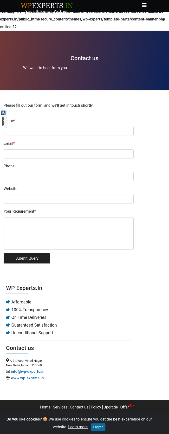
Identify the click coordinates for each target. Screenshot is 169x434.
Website (10, 188)
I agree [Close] (98, 427)
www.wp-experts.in (27, 378)
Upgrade (111, 407)
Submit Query (27, 258)
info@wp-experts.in (28, 371)
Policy (96, 407)
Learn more (78, 427)
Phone (9, 166)
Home (45, 407)
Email (9, 143)
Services (60, 407)
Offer (124, 407)
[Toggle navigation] (144, 5)
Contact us (79, 407)
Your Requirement (20, 211)
